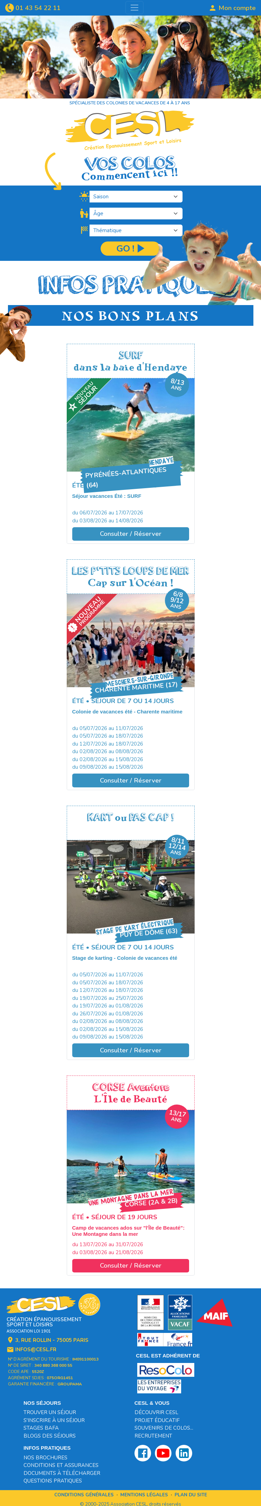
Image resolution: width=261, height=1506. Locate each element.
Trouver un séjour (50, 1412)
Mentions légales (144, 1494)
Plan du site (191, 1494)
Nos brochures (45, 1457)
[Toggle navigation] (134, 7)
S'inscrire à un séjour (54, 1420)
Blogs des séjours (50, 1435)
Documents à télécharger (62, 1473)
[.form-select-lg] (136, 196)
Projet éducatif (157, 1420)
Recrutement (153, 1435)
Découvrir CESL (156, 1412)
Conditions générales (84, 1494)
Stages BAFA (41, 1427)
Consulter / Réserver (130, 533)
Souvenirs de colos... (163, 1427)
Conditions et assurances (61, 1465)
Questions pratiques (53, 1480)
